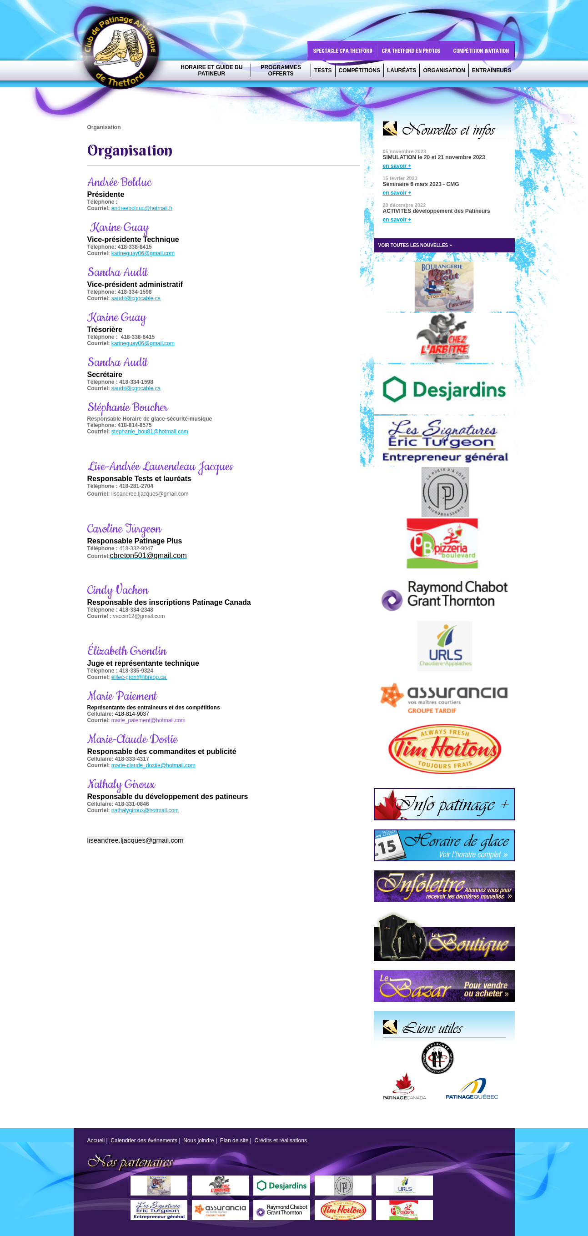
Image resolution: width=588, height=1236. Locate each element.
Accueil (96, 1140)
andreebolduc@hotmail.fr (141, 208)
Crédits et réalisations (281, 1140)
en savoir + (397, 166)
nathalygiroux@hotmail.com (145, 810)
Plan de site (234, 1140)
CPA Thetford (123, 53)
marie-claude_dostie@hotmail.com (153, 765)
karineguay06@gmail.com (143, 253)
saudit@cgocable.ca (136, 298)
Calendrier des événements (144, 1140)
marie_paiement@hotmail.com (148, 720)
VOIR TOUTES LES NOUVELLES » (415, 245)
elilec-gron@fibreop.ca (139, 677)
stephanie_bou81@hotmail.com (149, 431)
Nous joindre (198, 1140)
